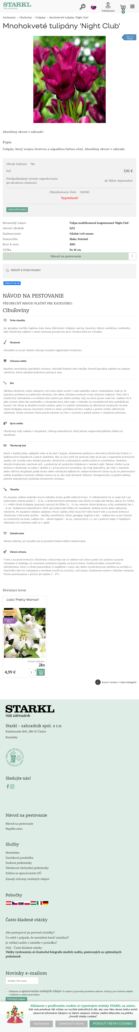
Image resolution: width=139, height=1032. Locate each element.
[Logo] (17, 6)
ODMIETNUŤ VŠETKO (71, 1024)
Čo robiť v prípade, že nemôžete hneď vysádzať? (37, 937)
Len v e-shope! (130, 37)
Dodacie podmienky (19, 863)
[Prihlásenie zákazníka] (108, 7)
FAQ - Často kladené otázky (24, 947)
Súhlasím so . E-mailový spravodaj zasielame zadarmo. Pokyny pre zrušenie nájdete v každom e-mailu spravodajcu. (71, 992)
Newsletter (13, 852)
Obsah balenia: (36, 661)
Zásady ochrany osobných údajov (28, 879)
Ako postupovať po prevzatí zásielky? (30, 932)
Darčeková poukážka (19, 857)
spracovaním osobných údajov (42, 991)
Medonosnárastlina (9, 613)
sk (93, 7)
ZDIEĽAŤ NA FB (12, 283)
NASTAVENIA (41, 1024)
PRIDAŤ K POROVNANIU (26, 270)
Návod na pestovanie (66, 256)
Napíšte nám (14, 828)
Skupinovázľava (9, 621)
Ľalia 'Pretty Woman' (23, 599)
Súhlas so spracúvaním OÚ (23, 873)
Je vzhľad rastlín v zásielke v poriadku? (31, 942)
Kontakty (12, 737)
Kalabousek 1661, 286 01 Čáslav (26, 731)
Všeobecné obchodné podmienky (27, 868)
